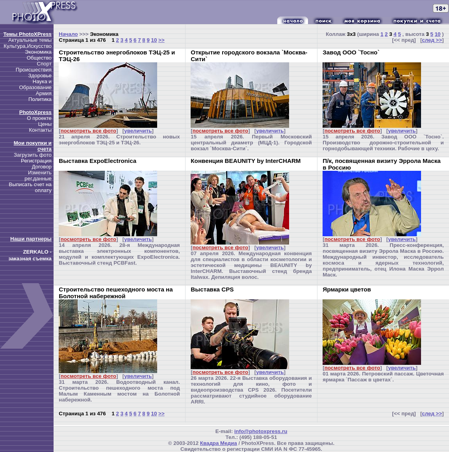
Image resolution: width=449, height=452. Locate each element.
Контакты (40, 130)
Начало (68, 34)
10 (154, 40)
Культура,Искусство (28, 46)
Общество (39, 58)
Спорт (44, 64)
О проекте (39, 118)
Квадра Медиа (218, 443)
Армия (44, 93)
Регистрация (36, 161)
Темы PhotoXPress (27, 34)
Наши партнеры (31, 239)
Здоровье (40, 75)
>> (161, 40)
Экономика (38, 52)
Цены (45, 124)
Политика (40, 99)
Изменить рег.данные (38, 175)
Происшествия (34, 70)
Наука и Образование (35, 84)
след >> (432, 40)
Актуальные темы (30, 40)
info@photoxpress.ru (260, 431)
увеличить (138, 131)
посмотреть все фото (88, 131)
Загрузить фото (33, 155)
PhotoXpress (35, 112)
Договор (42, 167)
